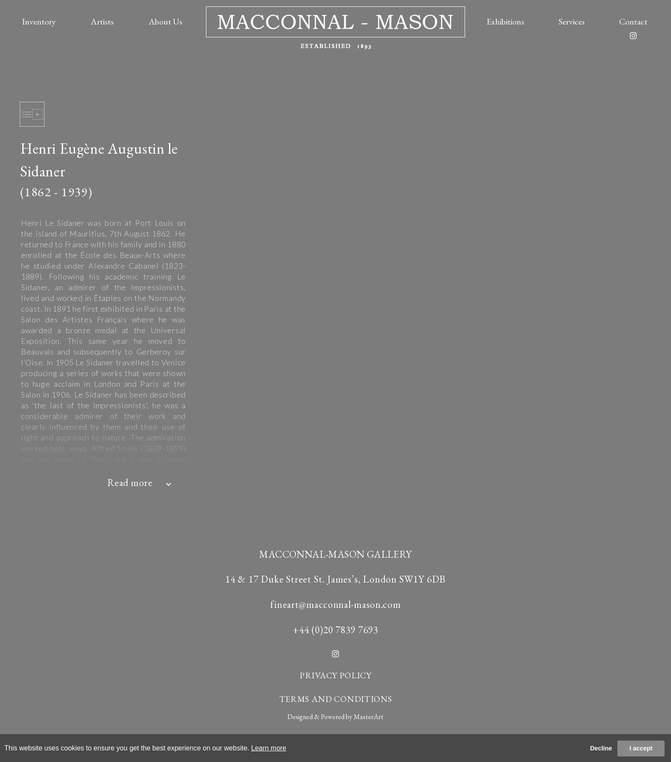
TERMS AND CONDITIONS (335, 698)
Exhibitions (505, 21)
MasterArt (369, 716)
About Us (165, 21)
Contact (633, 21)
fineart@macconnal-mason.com (335, 604)
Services (572, 21)
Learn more (268, 748)
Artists (102, 21)
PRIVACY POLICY (335, 675)
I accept (641, 748)
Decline (601, 748)
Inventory (39, 21)
